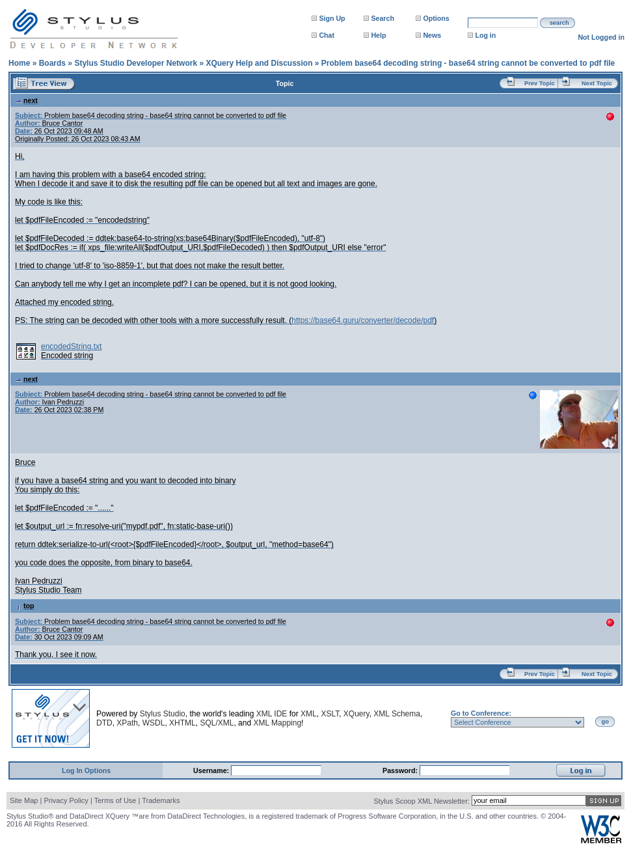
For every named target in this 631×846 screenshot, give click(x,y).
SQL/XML (217, 722)
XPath (127, 722)
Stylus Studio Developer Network (135, 63)
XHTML (182, 722)
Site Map (24, 800)
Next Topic (597, 83)
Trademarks (161, 800)
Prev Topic (539, 83)
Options (436, 18)
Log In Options (86, 770)
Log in (485, 35)
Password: (401, 770)
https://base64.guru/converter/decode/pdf (362, 320)
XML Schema (396, 713)
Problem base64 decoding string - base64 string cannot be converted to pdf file (468, 63)
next (26, 100)
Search (382, 18)
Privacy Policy (66, 800)
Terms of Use (115, 800)
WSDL (153, 722)
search (559, 23)
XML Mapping (277, 722)
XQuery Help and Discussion (259, 63)
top (24, 606)
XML (309, 713)
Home (19, 63)
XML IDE (272, 713)
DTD (104, 722)
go (605, 721)
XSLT (330, 713)
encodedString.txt (71, 346)
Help (378, 35)
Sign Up (332, 18)
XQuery (356, 713)
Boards (52, 63)
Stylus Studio (162, 713)
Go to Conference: (481, 713)
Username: (212, 770)
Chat (326, 35)
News (432, 35)
